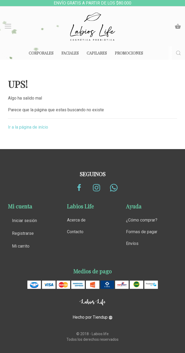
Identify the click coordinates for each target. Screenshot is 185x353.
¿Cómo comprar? (141, 220)
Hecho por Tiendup (92, 317)
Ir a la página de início (28, 127)
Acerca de (76, 220)
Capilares (97, 53)
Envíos (132, 243)
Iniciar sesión (24, 220)
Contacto (75, 231)
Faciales (70, 53)
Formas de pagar (141, 231)
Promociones (129, 53)
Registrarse (23, 233)
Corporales (41, 53)
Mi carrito (21, 246)
